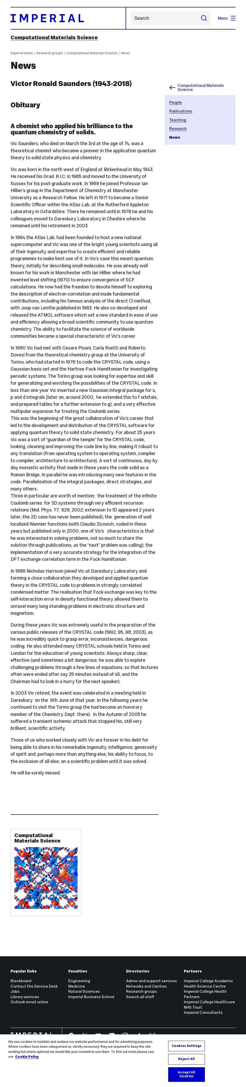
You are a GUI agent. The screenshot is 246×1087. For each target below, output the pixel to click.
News (125, 53)
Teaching (177, 119)
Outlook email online (29, 1001)
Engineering (79, 980)
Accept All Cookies (186, 1074)
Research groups (49, 53)
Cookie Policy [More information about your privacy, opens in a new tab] (27, 1057)
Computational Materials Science (54, 37)
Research (178, 128)
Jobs (15, 991)
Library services (25, 996)
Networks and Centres (146, 986)
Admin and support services (151, 980)
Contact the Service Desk (34, 986)
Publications (180, 111)
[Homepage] (68, 18)
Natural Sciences (84, 991)
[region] (123, 1060)
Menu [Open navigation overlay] (226, 18)
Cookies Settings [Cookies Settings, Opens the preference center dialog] (186, 1046)
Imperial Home (22, 53)
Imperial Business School (91, 996)
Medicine (76, 986)
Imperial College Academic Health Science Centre (208, 983)
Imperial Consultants (203, 1012)
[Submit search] (204, 18)
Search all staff (140, 996)
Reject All (186, 1059)
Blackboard (21, 980)
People (175, 102)
